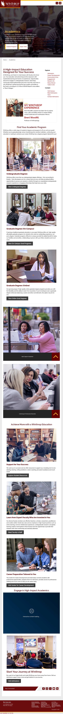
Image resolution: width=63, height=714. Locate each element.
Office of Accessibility (46, 707)
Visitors (33, 704)
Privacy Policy (55, 703)
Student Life (50, 81)
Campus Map (44, 703)
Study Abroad (51, 83)
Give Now (43, 706)
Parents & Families (36, 703)
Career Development (53, 75)
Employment (44, 704)
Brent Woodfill (31, 117)
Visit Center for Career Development (21, 585)
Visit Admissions (13, 681)
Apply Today (23, 46)
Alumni (33, 705)
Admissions (50, 73)
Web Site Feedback (56, 706)
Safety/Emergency (45, 705)
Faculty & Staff (35, 706)
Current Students (35, 707)
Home (5, 60)
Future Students (35, 702)
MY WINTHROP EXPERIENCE (33, 106)
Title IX (53, 707)
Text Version (54, 704)
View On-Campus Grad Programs (19, 243)
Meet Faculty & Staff (15, 532)
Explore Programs (12, 46)
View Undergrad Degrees (17, 187)
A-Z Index (54, 702)
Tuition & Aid (51, 85)
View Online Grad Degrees (17, 298)
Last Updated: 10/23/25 (6, 713)
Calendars (43, 702)
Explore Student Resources (17, 475)
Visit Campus (51, 91)
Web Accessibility (56, 705)
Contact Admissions (53, 96)
